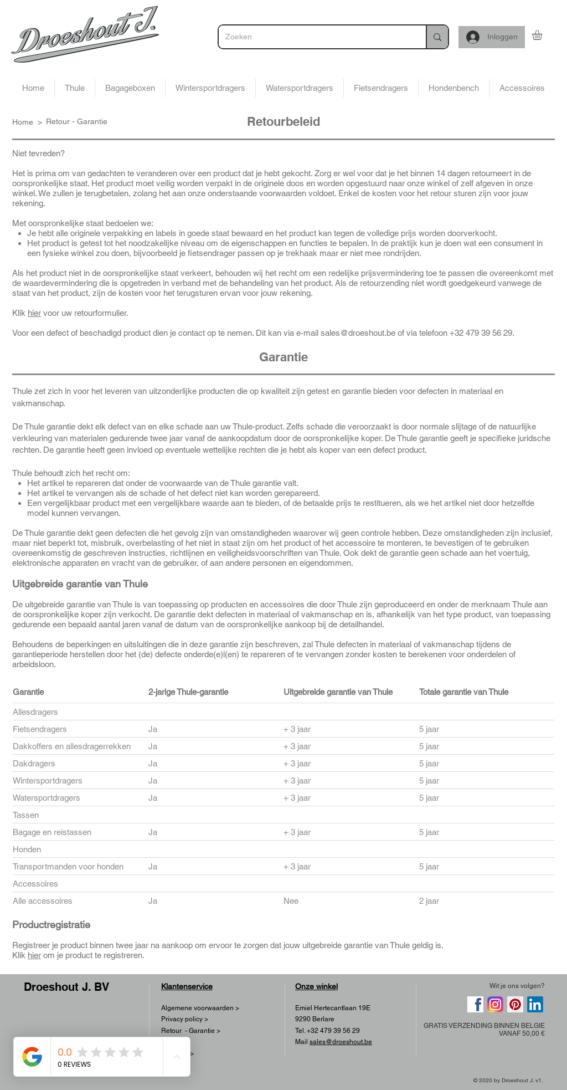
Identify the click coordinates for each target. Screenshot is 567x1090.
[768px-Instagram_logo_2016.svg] (495, 1004)
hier (34, 313)
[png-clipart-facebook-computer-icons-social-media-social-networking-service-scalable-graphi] (475, 1004)
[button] (543, 35)
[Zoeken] (314, 36)
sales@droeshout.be (358, 332)
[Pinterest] (515, 1004)
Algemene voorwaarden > (200, 1008)
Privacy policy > (184, 1019)
